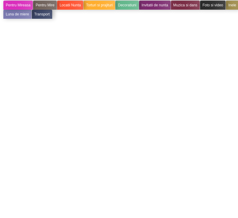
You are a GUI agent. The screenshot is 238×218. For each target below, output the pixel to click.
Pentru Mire (45, 5)
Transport (42, 14)
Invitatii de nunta (154, 5)
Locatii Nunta (70, 5)
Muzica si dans (185, 5)
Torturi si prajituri (99, 5)
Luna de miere (17, 14)
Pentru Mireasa (18, 5)
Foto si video (212, 5)
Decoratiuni (127, 5)
